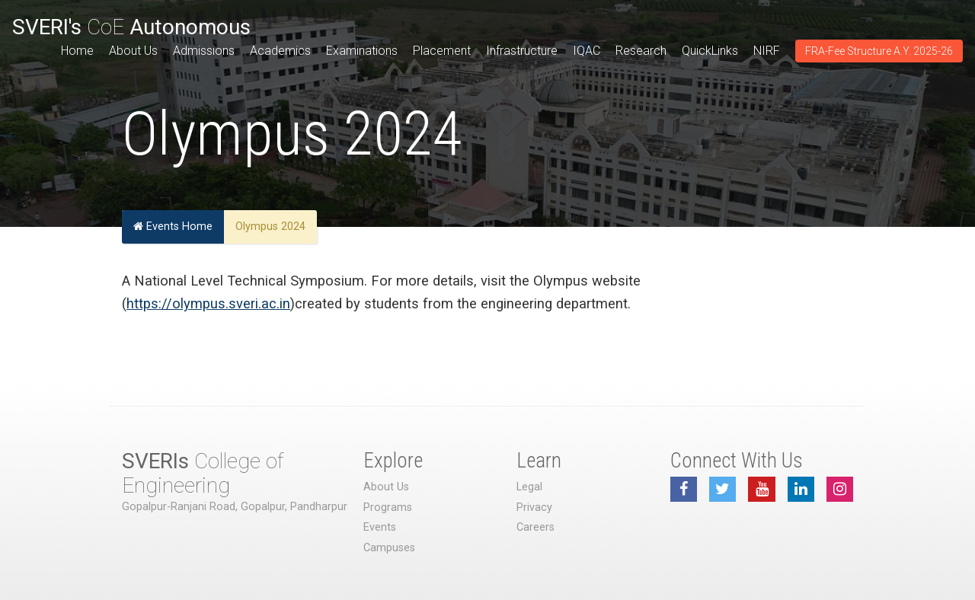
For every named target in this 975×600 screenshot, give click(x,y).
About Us (133, 50)
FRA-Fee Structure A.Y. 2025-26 (879, 51)
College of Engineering (202, 473)
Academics (280, 50)
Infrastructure (522, 50)
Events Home (173, 226)
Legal (529, 486)
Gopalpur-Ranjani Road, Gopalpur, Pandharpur (234, 506)
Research (641, 50)
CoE (131, 27)
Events (379, 527)
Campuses (389, 547)
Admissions (204, 50)
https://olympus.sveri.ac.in (208, 303)
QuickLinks (710, 50)
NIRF (766, 50)
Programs (387, 507)
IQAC (586, 50)
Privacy (534, 507)
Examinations (362, 50)
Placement (442, 50)
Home (77, 50)
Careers (535, 527)
